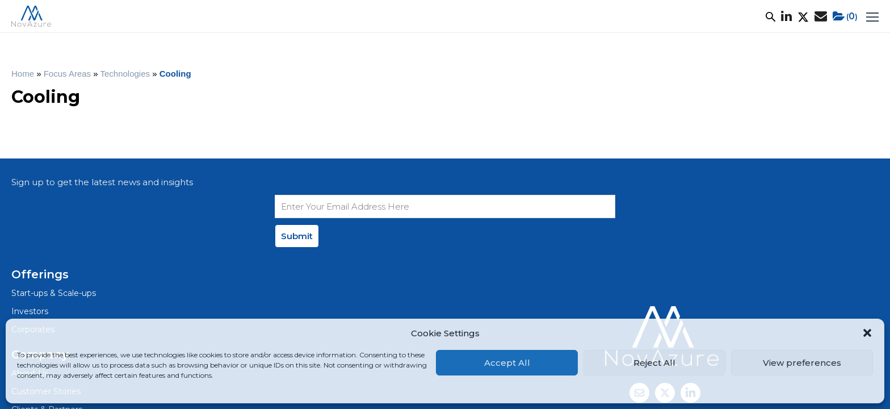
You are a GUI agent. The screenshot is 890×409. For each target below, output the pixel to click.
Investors (218, 232)
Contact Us (387, 290)
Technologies (148, 82)
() (808, 20)
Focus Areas (369, 20)
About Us (150, 20)
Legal (51, 282)
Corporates (223, 251)
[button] (867, 333)
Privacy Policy (103, 282)
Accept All (507, 362)
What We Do (212, 20)
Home (45, 82)
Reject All (654, 362)
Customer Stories (292, 20)
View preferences (802, 362)
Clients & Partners (401, 251)
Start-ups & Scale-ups (245, 212)
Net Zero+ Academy (595, 20)
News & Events (505, 20)
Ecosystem (434, 20)
